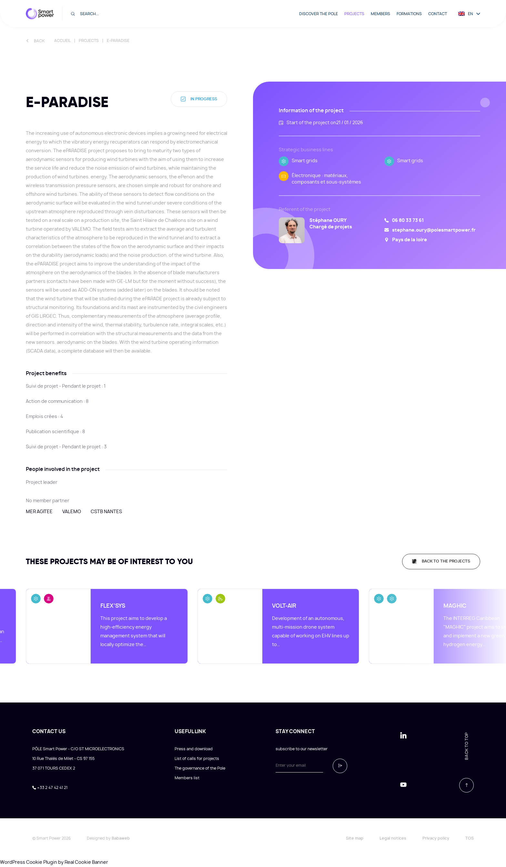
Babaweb (121, 838)
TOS (469, 838)
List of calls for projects (197, 759)
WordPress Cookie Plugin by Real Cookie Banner (54, 862)
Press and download (194, 749)
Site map (354, 838)
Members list (187, 778)
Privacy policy (435, 838)
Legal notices (393, 838)
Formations (409, 14)
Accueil (62, 41)
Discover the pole (318, 14)
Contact (437, 14)
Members (380, 14)
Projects (354, 14)
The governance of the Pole (200, 768)
